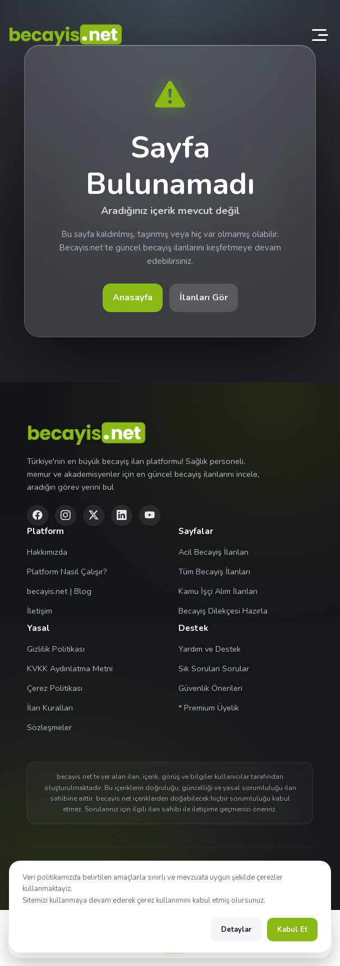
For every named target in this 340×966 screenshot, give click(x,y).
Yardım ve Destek (209, 648)
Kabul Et (292, 930)
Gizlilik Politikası (56, 648)
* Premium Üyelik (208, 707)
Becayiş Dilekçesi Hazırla (223, 610)
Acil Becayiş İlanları (213, 552)
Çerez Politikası (54, 688)
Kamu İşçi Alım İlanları (218, 591)
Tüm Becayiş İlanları (214, 571)
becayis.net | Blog (59, 591)
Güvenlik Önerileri (210, 688)
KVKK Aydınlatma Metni (70, 668)
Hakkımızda (47, 552)
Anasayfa (133, 297)
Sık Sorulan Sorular (213, 668)
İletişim (39, 610)
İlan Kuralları (50, 707)
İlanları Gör (204, 297)
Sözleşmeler (49, 727)
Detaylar (236, 930)
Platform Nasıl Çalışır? (67, 571)
